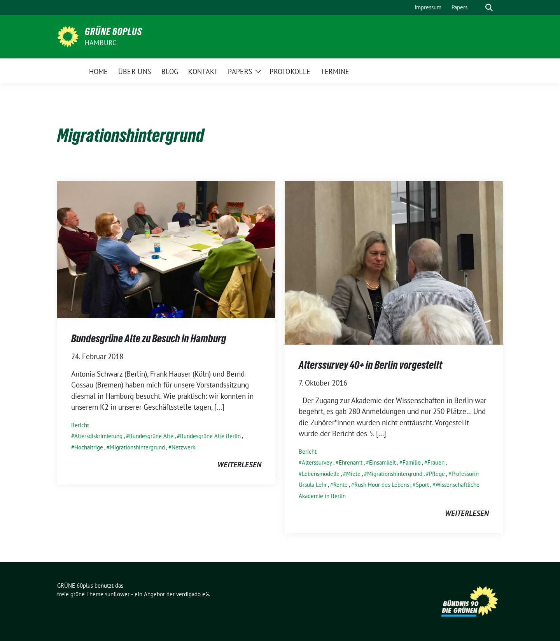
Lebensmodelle (321, 473)
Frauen (435, 462)
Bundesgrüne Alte (151, 436)
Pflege (437, 473)
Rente (340, 484)
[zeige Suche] (489, 7)
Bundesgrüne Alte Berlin (210, 436)
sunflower (117, 594)
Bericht (80, 425)
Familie (411, 462)
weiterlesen (239, 464)
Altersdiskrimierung (98, 436)
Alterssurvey (317, 462)
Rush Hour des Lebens (381, 484)
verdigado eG (192, 594)
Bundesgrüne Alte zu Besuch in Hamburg (148, 338)
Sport (422, 484)
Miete (353, 473)
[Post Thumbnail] (166, 248)
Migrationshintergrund (137, 447)
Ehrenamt (350, 462)
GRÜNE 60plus (113, 31)
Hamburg (101, 42)
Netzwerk (183, 447)
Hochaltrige (88, 447)
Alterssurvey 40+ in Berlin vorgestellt (370, 365)
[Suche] (477, 7)
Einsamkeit (382, 462)
